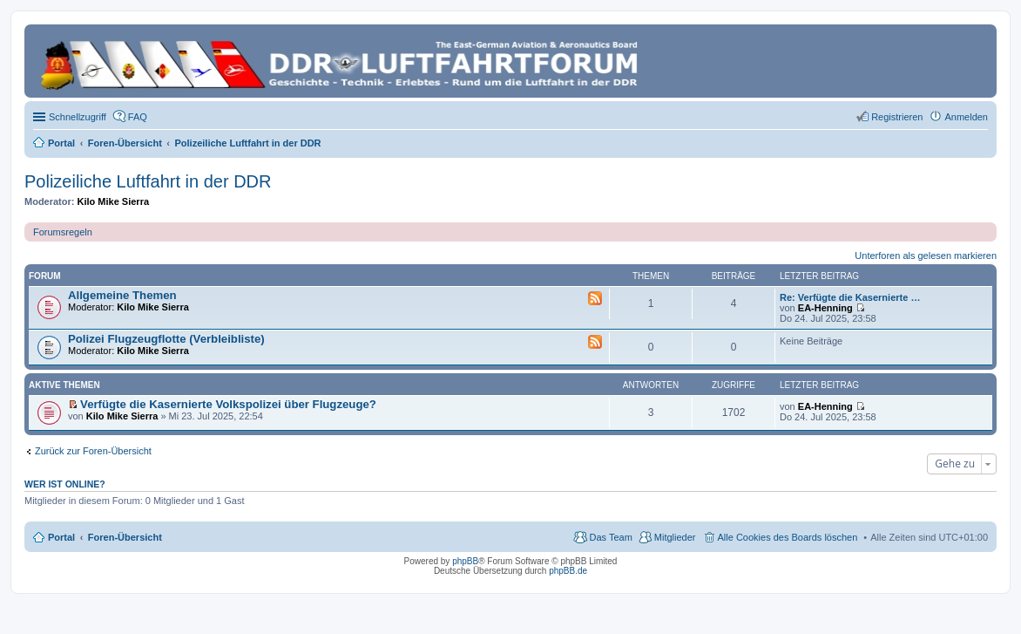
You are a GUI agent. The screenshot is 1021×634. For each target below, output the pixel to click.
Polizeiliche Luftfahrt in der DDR (147, 181)
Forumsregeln (62, 232)
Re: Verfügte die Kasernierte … (850, 297)
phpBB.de (568, 571)
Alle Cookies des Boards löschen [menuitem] (788, 537)
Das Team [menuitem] (610, 537)
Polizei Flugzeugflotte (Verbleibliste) (166, 338)
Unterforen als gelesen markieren (926, 255)
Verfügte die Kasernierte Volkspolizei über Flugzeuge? (228, 404)
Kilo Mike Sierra (114, 201)
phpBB (465, 561)
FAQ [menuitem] (137, 117)
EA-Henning (825, 308)
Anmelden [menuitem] (966, 117)
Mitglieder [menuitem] (675, 537)
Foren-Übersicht (125, 537)
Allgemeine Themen (122, 295)
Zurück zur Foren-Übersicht (93, 451)
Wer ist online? (64, 484)
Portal (61, 143)
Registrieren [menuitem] (897, 117)
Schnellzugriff (77, 117)
